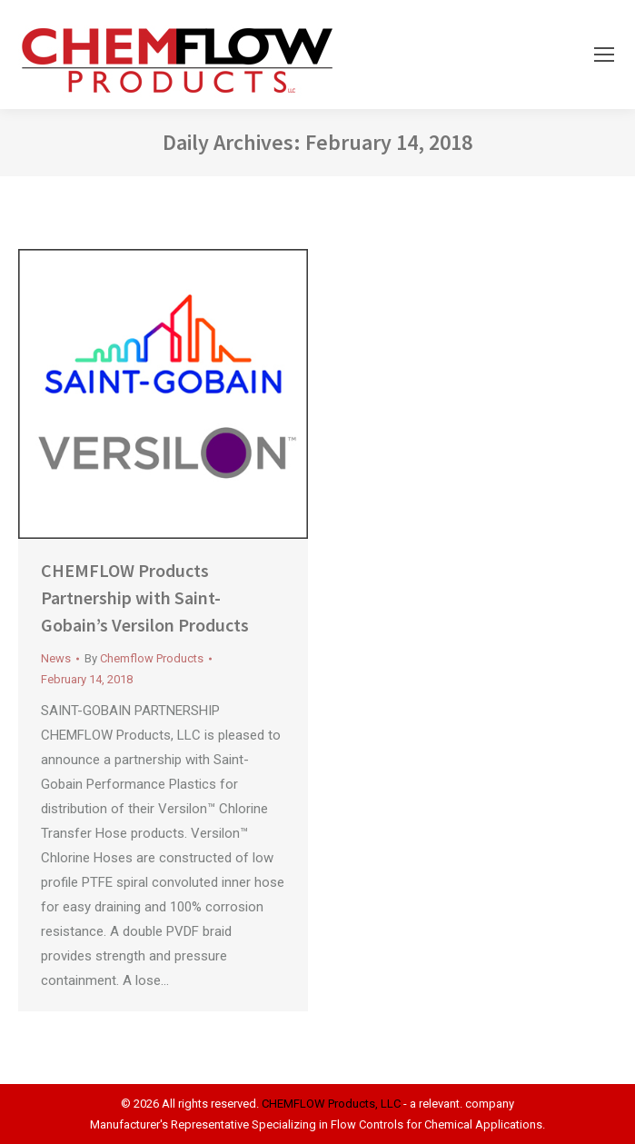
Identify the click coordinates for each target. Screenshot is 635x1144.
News (56, 658)
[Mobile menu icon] (604, 54)
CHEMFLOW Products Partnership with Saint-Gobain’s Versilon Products (145, 597)
